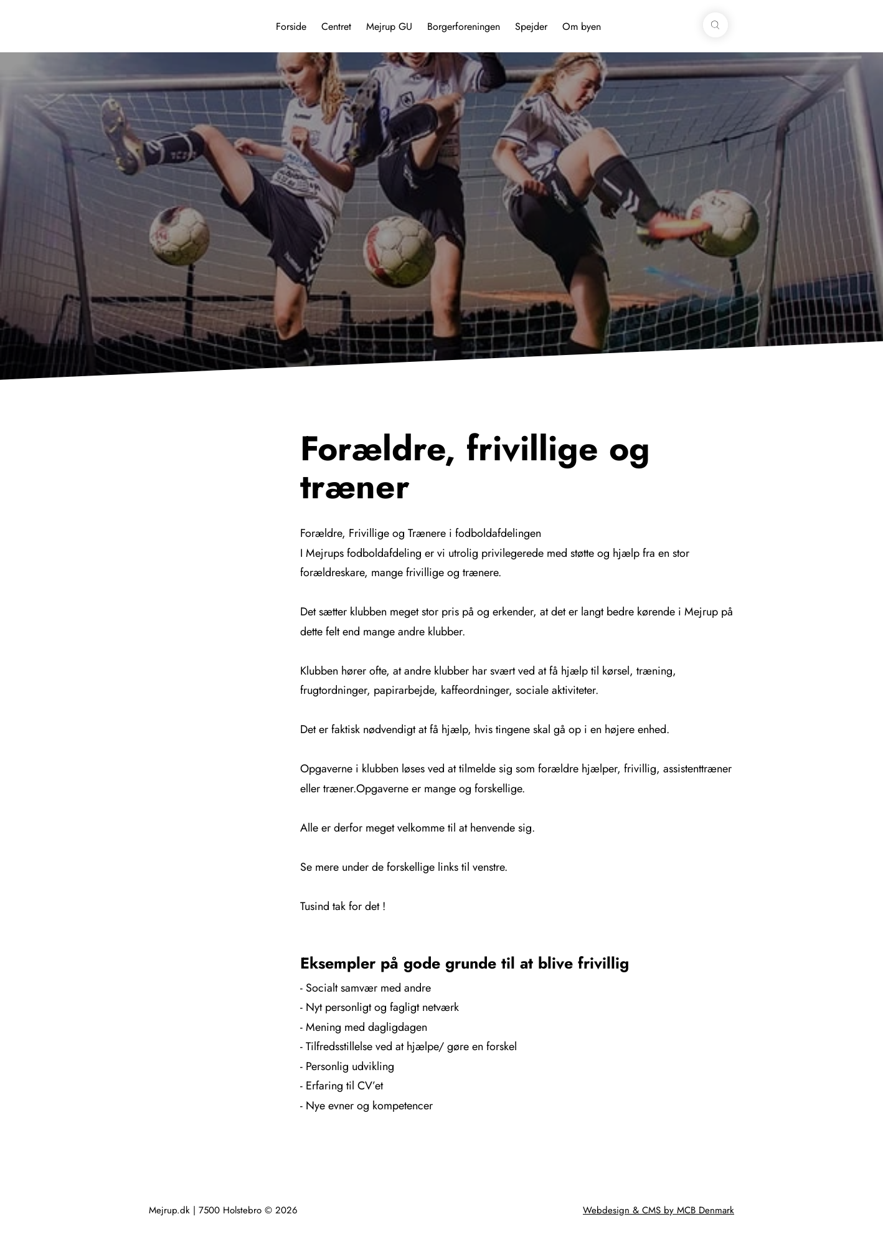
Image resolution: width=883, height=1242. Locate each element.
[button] (715, 24)
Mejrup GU (389, 26)
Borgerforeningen (463, 26)
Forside (291, 26)
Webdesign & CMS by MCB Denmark (658, 1210)
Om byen (581, 26)
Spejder (531, 26)
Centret (336, 26)
